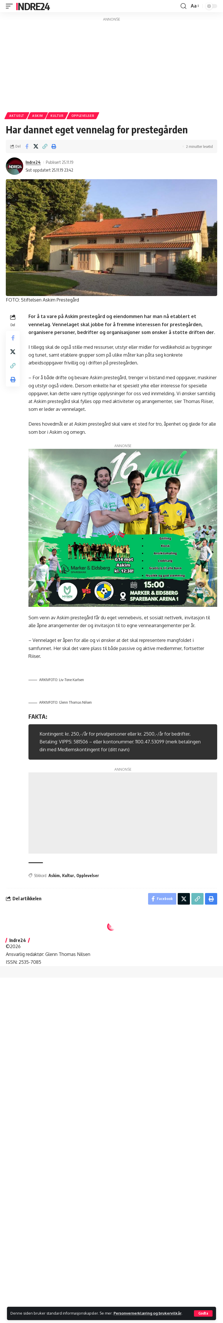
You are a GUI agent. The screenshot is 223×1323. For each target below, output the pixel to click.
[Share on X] (36, 146)
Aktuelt (16, 115)
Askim (37, 115)
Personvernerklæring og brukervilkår (147, 1313)
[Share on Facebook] (27, 146)
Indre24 (33, 6)
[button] (203, 1313)
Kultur (57, 115)
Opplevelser (82, 115)
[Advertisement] (111, 63)
